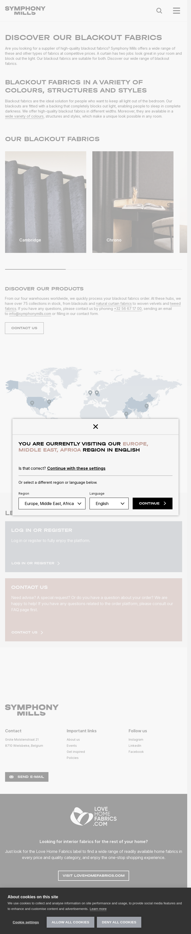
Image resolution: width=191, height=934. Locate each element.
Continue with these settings (76, 468)
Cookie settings (26, 922)
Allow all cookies (70, 922)
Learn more (98, 909)
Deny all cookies (119, 922)
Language (97, 493)
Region (24, 493)
